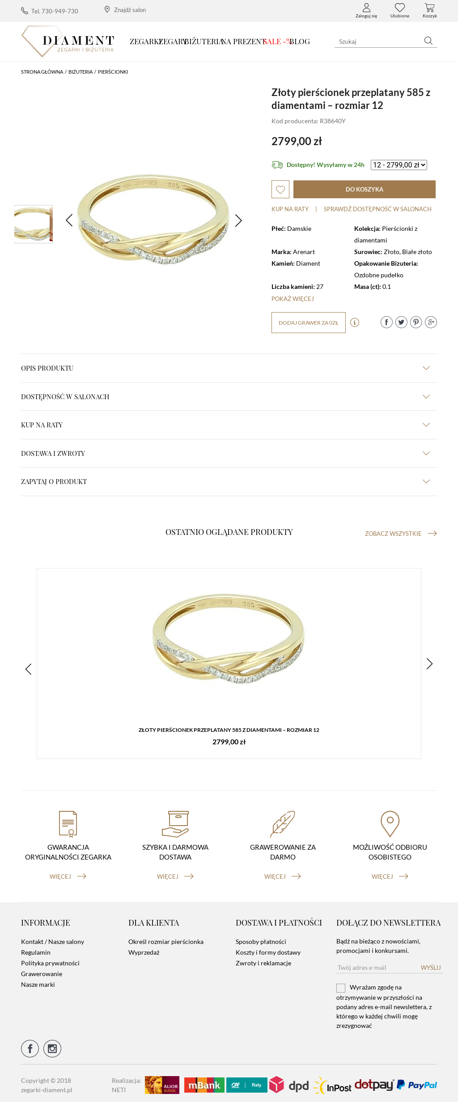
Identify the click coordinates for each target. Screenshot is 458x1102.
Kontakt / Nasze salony (52, 938)
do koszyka (364, 189)
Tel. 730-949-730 (49, 11)
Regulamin (36, 949)
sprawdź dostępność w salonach (378, 209)
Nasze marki (38, 981)
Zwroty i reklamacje (263, 960)
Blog (299, 41)
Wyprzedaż (143, 949)
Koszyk (430, 10)
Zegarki (145, 41)
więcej (68, 873)
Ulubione (399, 10)
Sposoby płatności (261, 938)
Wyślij (431, 964)
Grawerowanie (41, 970)
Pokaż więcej (292, 298)
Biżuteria (204, 41)
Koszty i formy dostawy (268, 949)
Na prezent (243, 41)
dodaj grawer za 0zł (309, 322)
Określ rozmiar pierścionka (166, 938)
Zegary (173, 41)
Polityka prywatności (50, 960)
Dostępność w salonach (225, 396)
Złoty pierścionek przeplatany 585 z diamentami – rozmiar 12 (229, 730)
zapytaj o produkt (225, 481)
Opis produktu (225, 367)
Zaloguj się (366, 10)
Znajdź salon (125, 9)
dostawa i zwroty (225, 453)
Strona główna (42, 72)
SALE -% (277, 41)
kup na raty (225, 424)
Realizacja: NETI (126, 1081)
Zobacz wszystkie (401, 533)
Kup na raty (290, 209)
